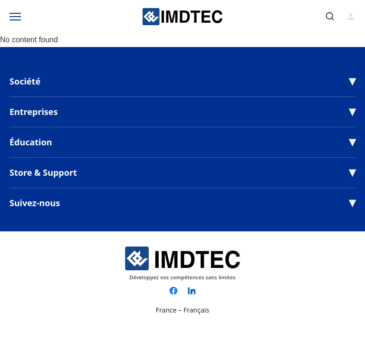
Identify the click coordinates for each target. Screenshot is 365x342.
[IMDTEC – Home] (182, 16)
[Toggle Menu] (15, 16)
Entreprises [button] (34, 111)
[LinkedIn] (191, 290)
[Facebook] (173, 290)
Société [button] (25, 81)
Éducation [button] (31, 142)
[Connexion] (350, 16)
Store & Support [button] (43, 172)
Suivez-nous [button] (35, 203)
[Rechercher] (329, 16)
